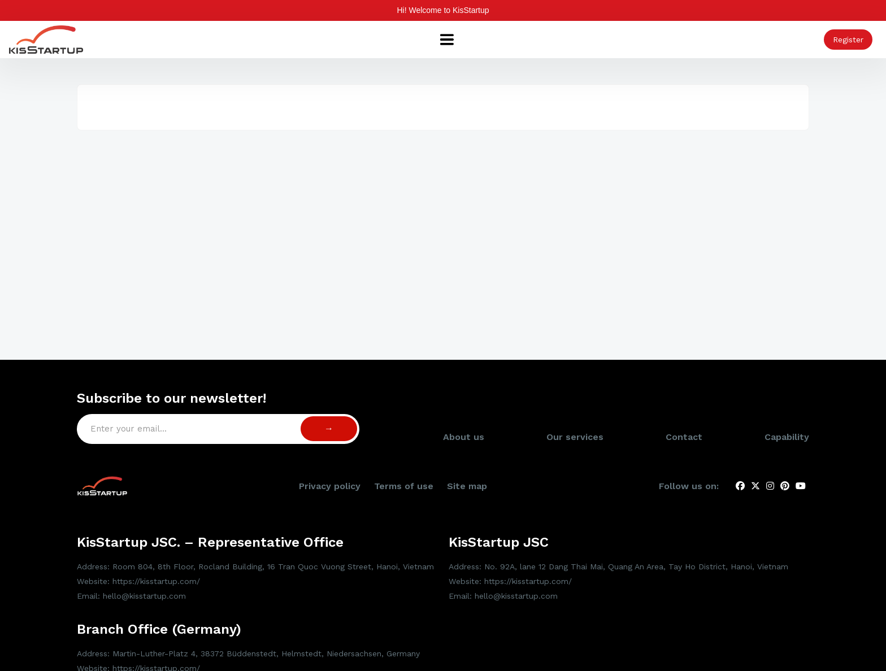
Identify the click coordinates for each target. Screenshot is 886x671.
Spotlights (262, 39)
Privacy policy (330, 520)
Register (848, 39)
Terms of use (403, 520)
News (531, 39)
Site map (467, 520)
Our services (574, 470)
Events (569, 39)
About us (208, 39)
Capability (318, 39)
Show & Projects (435, 39)
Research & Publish (676, 39)
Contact (684, 470)
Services (369, 39)
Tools (495, 39)
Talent (610, 39)
